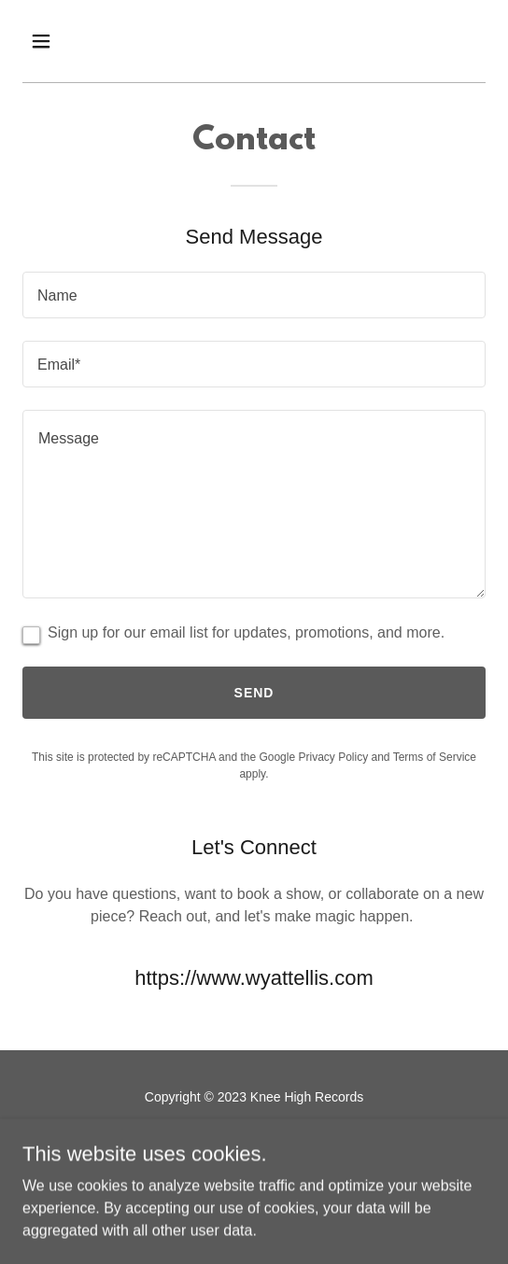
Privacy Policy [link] (333, 757)
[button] (75, 41)
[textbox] (254, 295)
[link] (235, 1140)
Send (254, 692)
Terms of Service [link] (434, 757)
